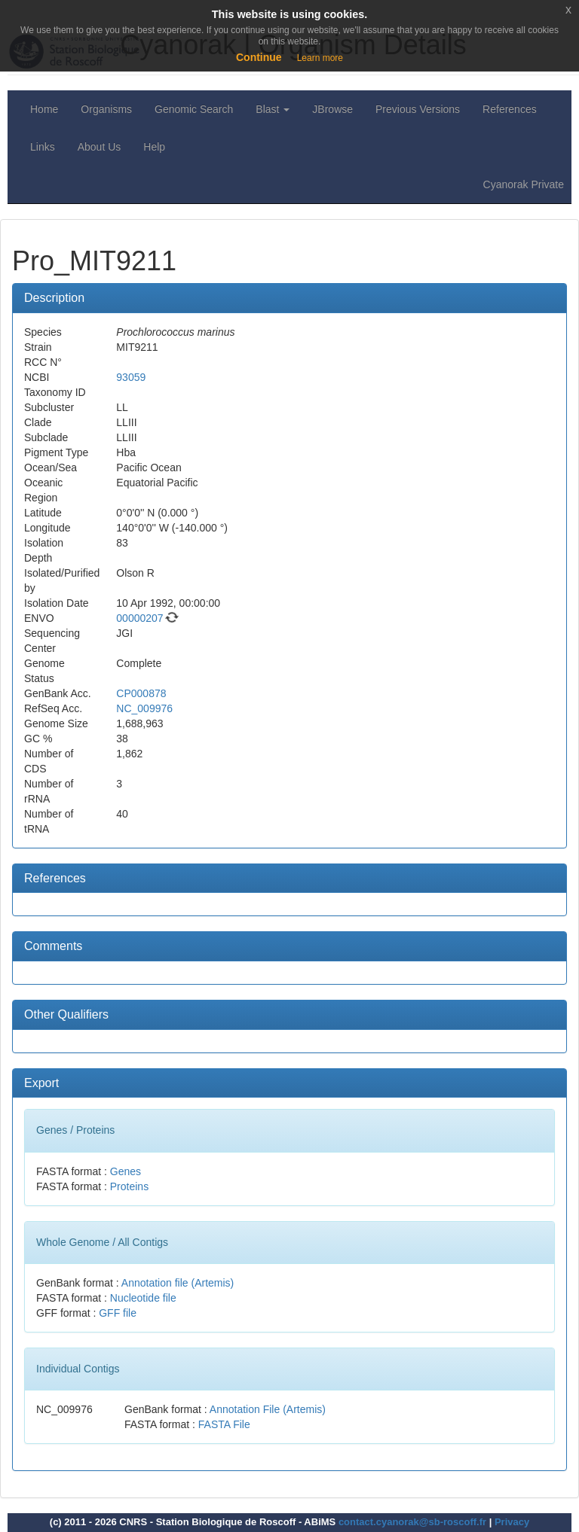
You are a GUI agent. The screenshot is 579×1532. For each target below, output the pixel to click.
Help (154, 147)
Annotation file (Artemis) (177, 1283)
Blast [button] (273, 109)
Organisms (106, 109)
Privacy (512, 1521)
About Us (99, 147)
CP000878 (141, 693)
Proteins (129, 1186)
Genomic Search (194, 109)
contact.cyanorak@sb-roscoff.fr (412, 1521)
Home (44, 109)
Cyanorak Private (523, 184)
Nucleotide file (143, 1298)
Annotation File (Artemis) (268, 1409)
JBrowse (332, 109)
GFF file (117, 1313)
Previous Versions (417, 109)
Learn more (320, 58)
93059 (131, 377)
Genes (125, 1171)
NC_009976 (144, 708)
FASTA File (224, 1424)
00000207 (139, 618)
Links (42, 147)
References (509, 109)
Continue (259, 57)
